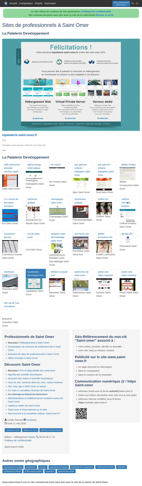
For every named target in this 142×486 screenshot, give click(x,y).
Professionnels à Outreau (58, 467)
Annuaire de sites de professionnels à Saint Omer (33, 354)
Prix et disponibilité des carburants (37, 370)
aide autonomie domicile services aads (12, 168)
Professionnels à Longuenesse (82, 467)
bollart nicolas (128, 164)
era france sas (81, 233)
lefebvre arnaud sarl (59, 274)
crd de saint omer (34, 235)
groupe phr (127, 233)
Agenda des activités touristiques (25, 374)
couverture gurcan (9, 235)
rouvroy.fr (43, 467)
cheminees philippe (80, 201)
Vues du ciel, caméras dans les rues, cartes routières (35, 382)
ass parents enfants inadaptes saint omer (82, 169)
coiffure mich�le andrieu (125, 202)
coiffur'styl (103, 199)
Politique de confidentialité (96, 11)
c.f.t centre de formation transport (11, 202)
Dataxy (32, 437)
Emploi (38, 3)
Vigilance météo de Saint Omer (24, 405)
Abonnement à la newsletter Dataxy (34, 413)
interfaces (9, 272)
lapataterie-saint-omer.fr (19, 135)
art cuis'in (56, 164)
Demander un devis (13, 430)
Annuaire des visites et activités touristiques (30, 378)
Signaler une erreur (30, 430)
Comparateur (26, 3)
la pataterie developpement (35, 274)
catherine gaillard (32, 201)
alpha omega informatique (34, 166)
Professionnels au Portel (105, 467)
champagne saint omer (57, 201)
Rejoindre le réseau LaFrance (51, 430)
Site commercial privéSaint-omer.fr (121, 4)
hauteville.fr (121, 467)
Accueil (13, 3)
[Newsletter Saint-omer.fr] (132, 3)
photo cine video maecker (105, 274)
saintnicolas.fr (31, 467)
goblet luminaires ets (105, 235)
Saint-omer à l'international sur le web (27, 409)
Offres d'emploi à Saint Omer (23, 358)
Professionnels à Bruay (66, 471)
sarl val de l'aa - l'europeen (12, 305)
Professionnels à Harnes (12, 471)
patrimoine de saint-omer (81, 274)
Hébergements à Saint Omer (34, 342)
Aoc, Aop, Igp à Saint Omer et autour (27, 386)
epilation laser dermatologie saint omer (58, 237)
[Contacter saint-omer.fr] (137, 3)
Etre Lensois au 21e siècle (13, 467)
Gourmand (49, 3)
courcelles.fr (50, 471)
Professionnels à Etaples (33, 471)
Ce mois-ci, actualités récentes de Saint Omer (31, 390)
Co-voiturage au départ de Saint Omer (27, 394)
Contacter (32, 420)
